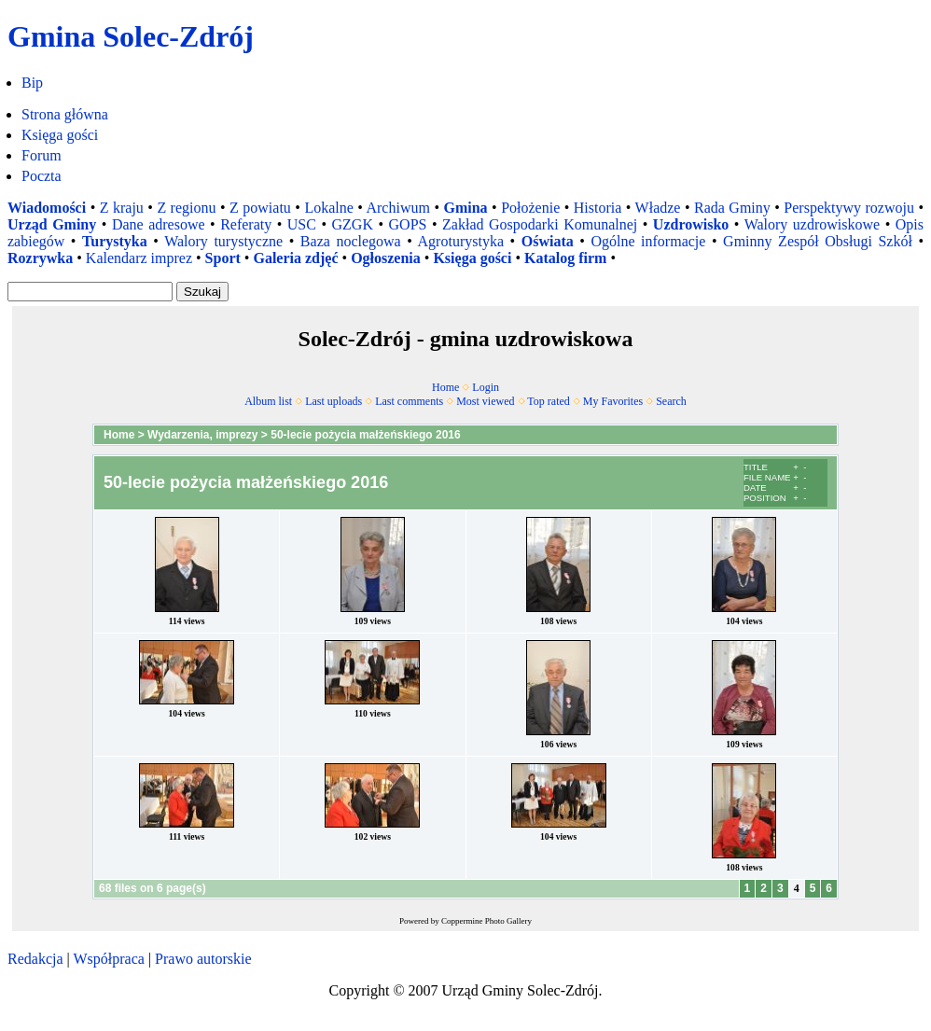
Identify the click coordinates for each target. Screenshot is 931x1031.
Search (671, 401)
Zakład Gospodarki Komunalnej (539, 224)
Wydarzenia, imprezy (202, 434)
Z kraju (122, 208)
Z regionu (186, 208)
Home (445, 387)
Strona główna (64, 114)
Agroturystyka (461, 241)
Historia (598, 208)
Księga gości (59, 135)
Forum (41, 155)
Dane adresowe (158, 224)
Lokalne (328, 208)
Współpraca (108, 959)
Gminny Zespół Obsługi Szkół (817, 241)
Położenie (530, 208)
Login (485, 387)
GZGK (352, 224)
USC (301, 224)
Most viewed (485, 401)
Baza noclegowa (350, 241)
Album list (268, 401)
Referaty (245, 224)
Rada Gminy (732, 208)
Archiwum (397, 208)
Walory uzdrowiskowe (812, 224)
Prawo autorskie (203, 959)
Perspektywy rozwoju (849, 208)
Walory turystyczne (223, 241)
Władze (658, 208)
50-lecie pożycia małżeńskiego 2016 (365, 434)
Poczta (41, 176)
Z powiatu (260, 208)
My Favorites (613, 401)
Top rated (548, 401)
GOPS (408, 224)
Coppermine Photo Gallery (486, 921)
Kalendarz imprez (139, 258)
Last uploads (333, 401)
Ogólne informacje (648, 241)
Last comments (409, 401)
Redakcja (35, 959)
